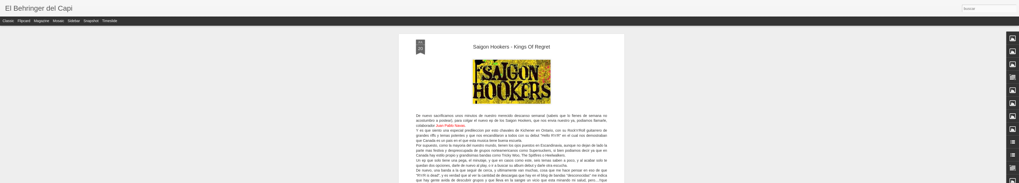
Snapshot (91, 21)
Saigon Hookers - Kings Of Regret (511, 46)
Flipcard (24, 21)
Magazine (41, 21)
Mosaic (58, 21)
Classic (8, 21)
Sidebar (74, 21)
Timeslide (109, 21)
